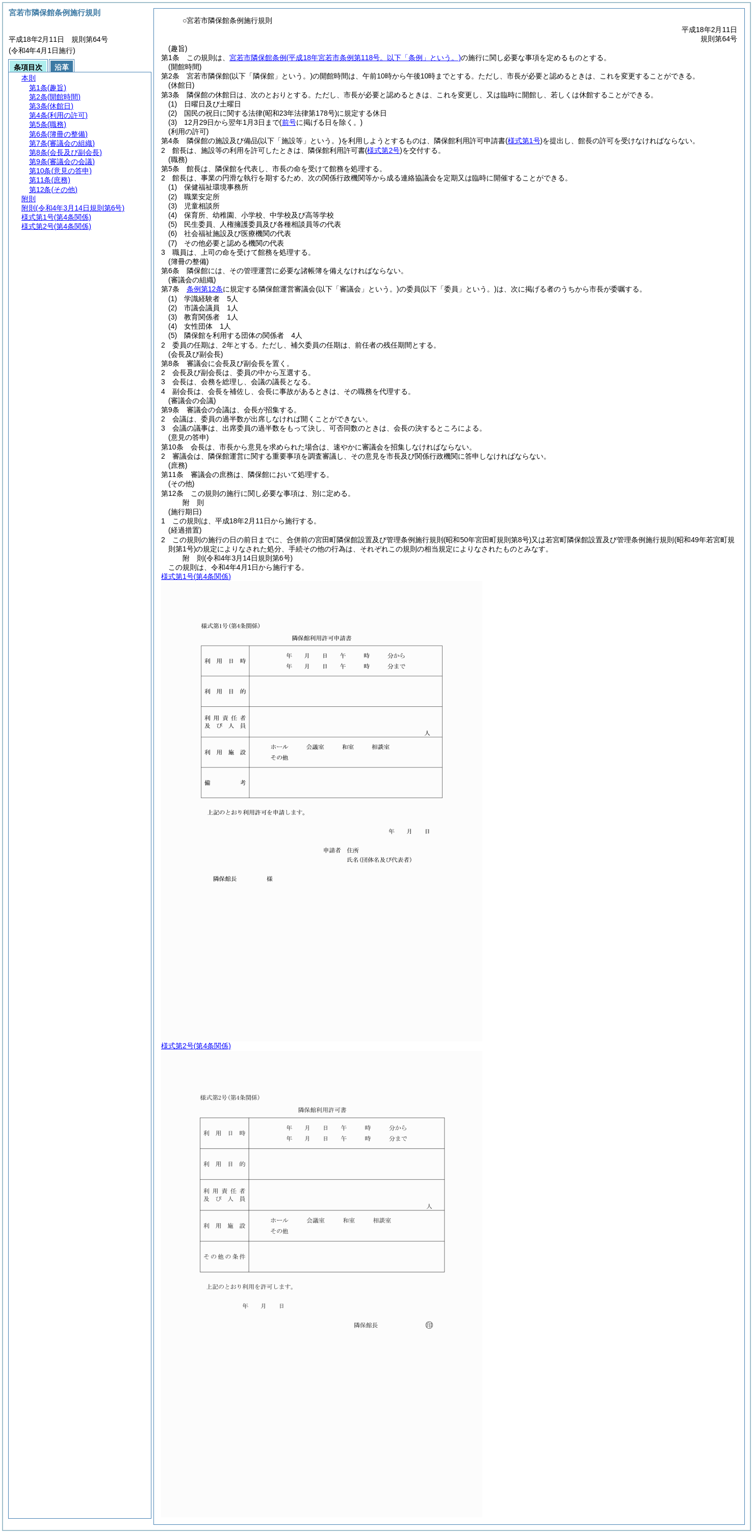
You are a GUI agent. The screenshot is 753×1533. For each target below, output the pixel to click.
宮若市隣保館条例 (345, 58)
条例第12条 (205, 289)
